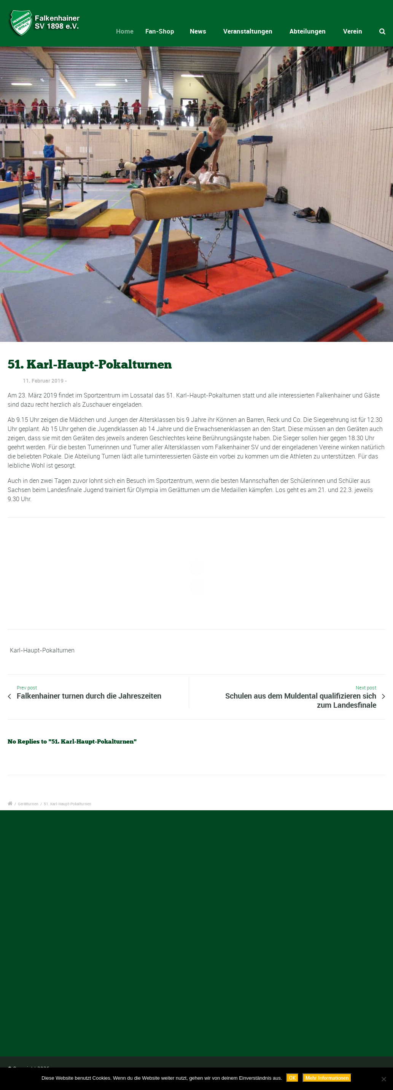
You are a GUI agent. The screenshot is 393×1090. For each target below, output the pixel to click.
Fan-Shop (166, 31)
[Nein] (383, 1079)
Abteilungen (308, 31)
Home (131, 31)
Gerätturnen (28, 803)
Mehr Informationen (326, 1077)
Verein (352, 31)
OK (292, 1077)
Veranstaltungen (247, 31)
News (200, 31)
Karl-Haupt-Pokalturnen (42, 650)
